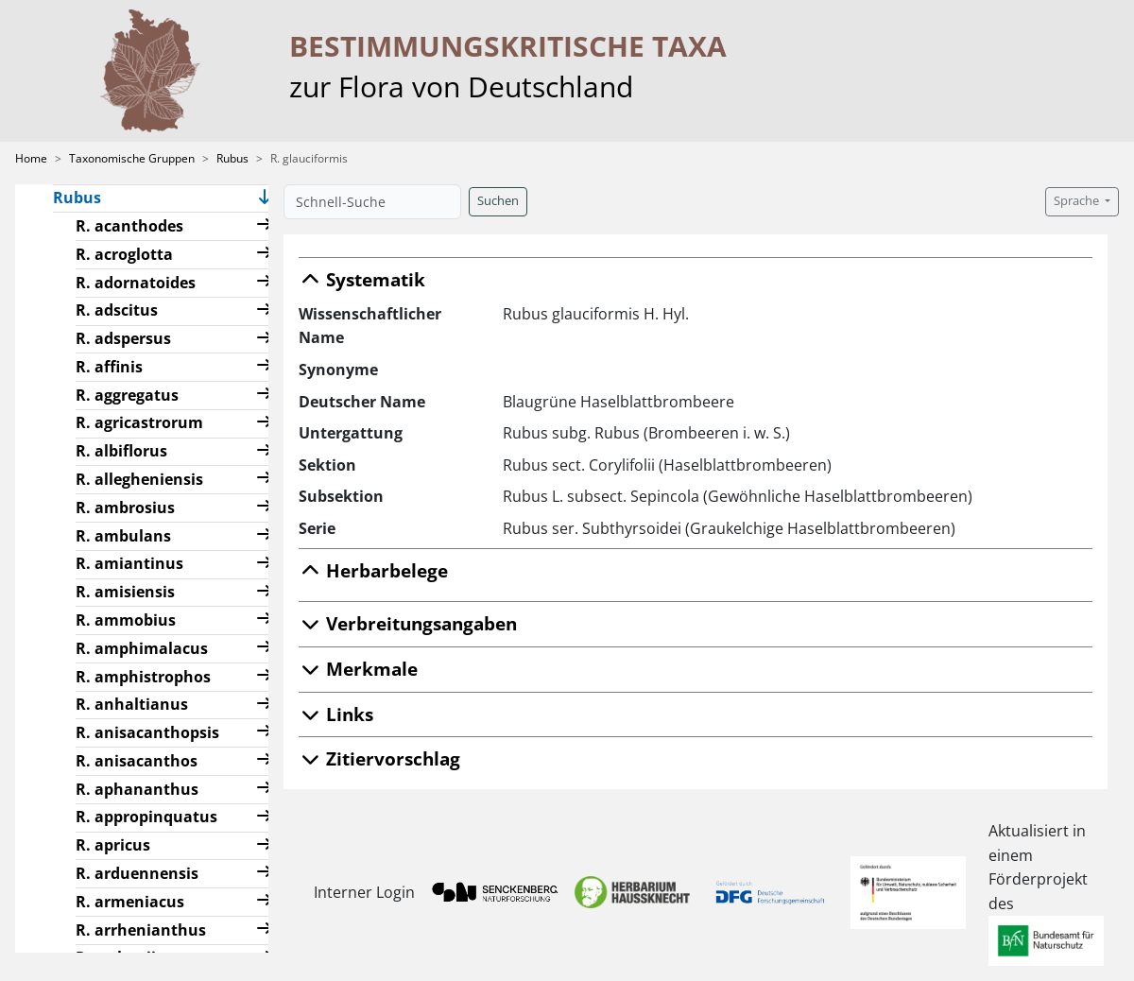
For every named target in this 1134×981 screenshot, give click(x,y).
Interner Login (356, 892)
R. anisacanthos (137, 760)
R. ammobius (126, 620)
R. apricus (113, 845)
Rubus (232, 158)
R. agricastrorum (139, 422)
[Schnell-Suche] (372, 201)
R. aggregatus (127, 395)
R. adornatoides (136, 282)
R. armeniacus (130, 901)
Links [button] (336, 714)
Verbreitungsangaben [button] (408, 623)
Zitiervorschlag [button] (379, 758)
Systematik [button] (362, 279)
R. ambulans (123, 535)
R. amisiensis (125, 591)
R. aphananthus (137, 789)
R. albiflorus (121, 450)
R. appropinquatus (146, 816)
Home (31, 158)
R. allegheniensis (139, 479)
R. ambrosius (125, 507)
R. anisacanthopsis (147, 732)
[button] (264, 199)
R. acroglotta (124, 254)
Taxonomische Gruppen (132, 158)
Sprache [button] (1078, 201)
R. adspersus (123, 338)
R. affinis (109, 366)
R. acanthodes (129, 225)
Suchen (498, 201)
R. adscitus (117, 310)
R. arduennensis (137, 873)
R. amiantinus (129, 563)
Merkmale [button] (358, 668)
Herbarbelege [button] (373, 570)
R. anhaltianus (132, 704)
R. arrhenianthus (141, 930)
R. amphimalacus (142, 648)
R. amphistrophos (143, 676)
